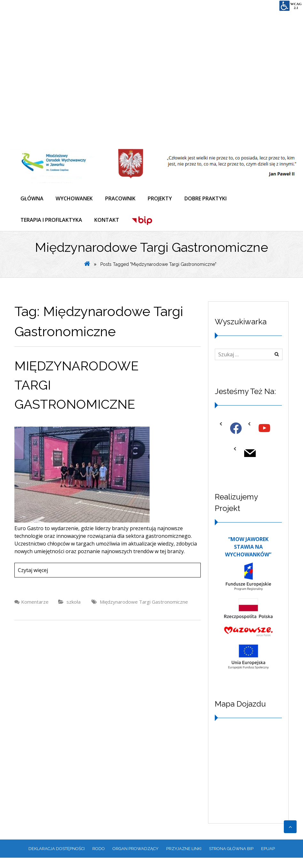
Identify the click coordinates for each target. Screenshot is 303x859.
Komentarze (35, 603)
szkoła (73, 603)
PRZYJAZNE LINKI (183, 849)
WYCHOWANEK (75, 198)
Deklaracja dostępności (56, 849)
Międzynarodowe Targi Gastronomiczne (144, 603)
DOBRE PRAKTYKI (208, 198)
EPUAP (268, 849)
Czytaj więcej (33, 571)
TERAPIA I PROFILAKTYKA (51, 220)
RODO (98, 849)
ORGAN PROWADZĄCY (136, 849)
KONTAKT (107, 220)
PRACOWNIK (121, 198)
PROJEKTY (162, 198)
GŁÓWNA (32, 198)
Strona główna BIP (231, 849)
